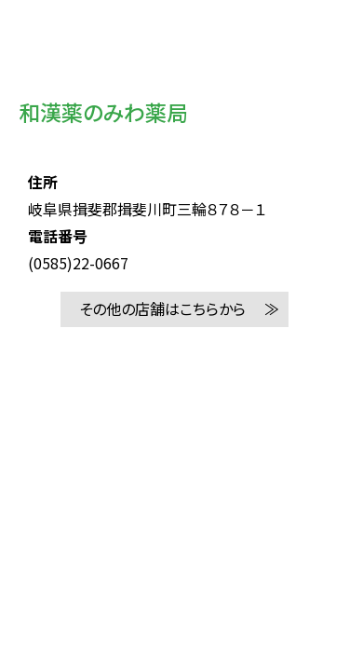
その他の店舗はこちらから (162, 308)
